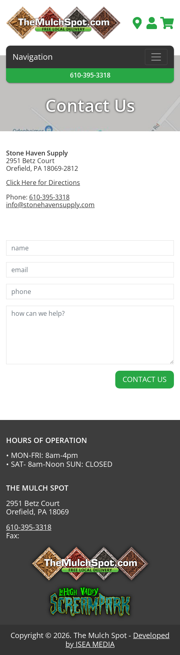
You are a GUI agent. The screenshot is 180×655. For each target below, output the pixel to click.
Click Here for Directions (43, 182)
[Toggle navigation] (156, 57)
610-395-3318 (90, 75)
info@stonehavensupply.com (50, 204)
